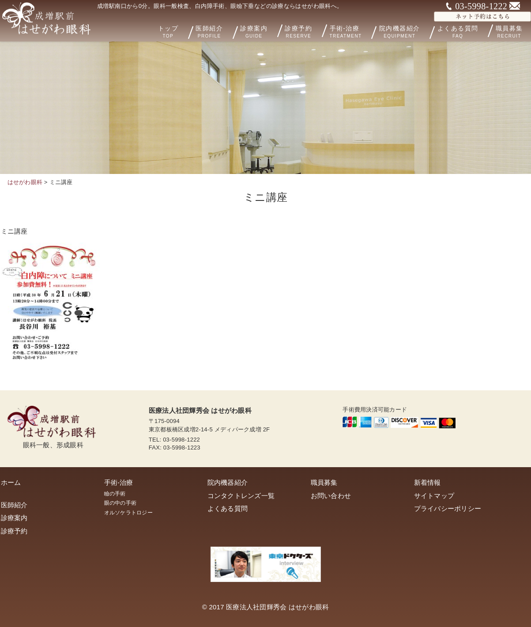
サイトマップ (434, 495)
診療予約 (310, 30)
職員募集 (324, 482)
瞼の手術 (115, 494)
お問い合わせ (331, 495)
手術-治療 (359, 31)
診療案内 (267, 30)
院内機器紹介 (412, 31)
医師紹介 (228, 31)
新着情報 (427, 482)
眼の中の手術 (120, 503)
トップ (189, 31)
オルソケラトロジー (128, 513)
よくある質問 (464, 30)
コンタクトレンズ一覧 (241, 495)
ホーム (11, 482)
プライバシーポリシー (448, 508)
